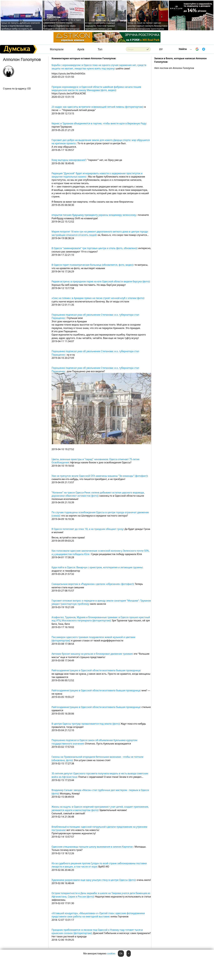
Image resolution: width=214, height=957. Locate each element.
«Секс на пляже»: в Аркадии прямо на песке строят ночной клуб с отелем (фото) (98, 298)
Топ (100, 49)
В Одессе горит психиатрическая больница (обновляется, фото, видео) (92, 264)
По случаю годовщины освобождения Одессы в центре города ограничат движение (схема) (100, 514)
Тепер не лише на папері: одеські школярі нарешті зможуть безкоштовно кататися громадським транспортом (147, 25)
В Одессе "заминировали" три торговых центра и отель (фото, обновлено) (94, 248)
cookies (111, 953)
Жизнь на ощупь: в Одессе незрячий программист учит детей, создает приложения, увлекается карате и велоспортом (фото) (100, 808)
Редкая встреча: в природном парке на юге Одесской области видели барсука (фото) (101, 281)
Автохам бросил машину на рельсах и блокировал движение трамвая (92, 653)
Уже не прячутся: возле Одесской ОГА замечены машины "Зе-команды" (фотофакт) (99, 475)
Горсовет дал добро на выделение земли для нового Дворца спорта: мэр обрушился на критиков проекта (101, 141)
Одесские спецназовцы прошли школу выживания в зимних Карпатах (92, 846)
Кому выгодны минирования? (69, 160)
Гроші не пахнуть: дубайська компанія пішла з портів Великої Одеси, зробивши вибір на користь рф (20, 25)
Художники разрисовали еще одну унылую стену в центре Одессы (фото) (94, 880)
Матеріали (57, 49)
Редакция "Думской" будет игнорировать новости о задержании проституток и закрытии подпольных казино (97, 175)
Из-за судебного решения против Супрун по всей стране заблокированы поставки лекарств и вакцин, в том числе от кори (99, 865)
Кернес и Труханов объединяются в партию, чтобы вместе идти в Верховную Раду (99, 123)
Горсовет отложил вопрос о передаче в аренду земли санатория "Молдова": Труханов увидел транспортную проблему (101, 602)
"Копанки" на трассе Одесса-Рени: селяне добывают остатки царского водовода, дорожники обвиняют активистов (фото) (98, 494)
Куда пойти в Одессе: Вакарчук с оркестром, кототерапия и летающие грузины (97, 567)
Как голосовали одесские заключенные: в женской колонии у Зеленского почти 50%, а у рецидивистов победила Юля (101, 552)
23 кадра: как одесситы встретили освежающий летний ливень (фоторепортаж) (97, 106)
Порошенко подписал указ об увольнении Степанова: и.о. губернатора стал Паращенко (95, 316)
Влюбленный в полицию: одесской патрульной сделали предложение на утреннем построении (99, 828)
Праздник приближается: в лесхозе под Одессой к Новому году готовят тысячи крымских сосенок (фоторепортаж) (97, 931)
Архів (80, 49)
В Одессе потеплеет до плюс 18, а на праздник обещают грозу (87, 529)
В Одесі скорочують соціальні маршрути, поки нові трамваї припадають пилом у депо (100, 25)
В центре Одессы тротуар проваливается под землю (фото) (85, 723)
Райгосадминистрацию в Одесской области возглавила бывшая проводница (96, 670)
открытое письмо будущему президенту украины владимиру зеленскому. (94, 215)
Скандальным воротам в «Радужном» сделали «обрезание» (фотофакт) (93, 584)
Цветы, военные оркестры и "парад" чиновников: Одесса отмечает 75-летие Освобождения (95, 461)
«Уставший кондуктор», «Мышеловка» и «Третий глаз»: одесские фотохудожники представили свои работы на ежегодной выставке (98, 915)
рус (161, 48)
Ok (120, 953)
